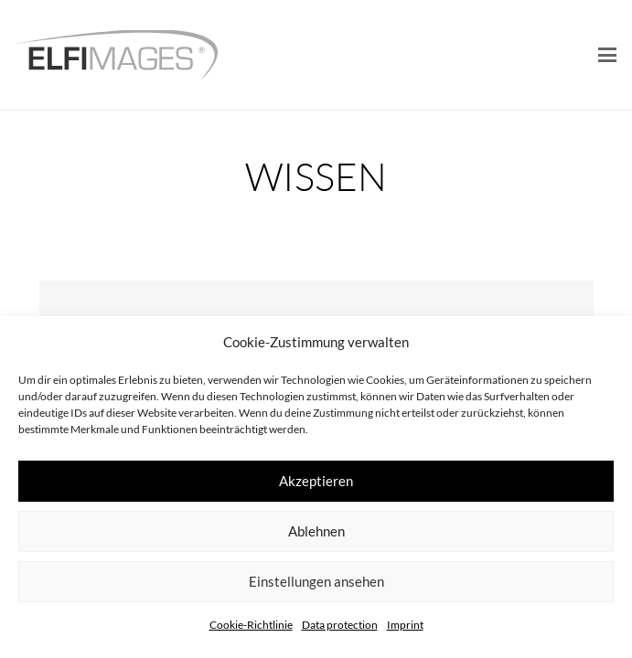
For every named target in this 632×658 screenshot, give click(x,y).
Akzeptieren (316, 480)
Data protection (340, 624)
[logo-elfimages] (117, 55)
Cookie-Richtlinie (251, 624)
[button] (606, 55)
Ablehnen (316, 531)
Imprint (405, 624)
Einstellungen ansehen (316, 581)
